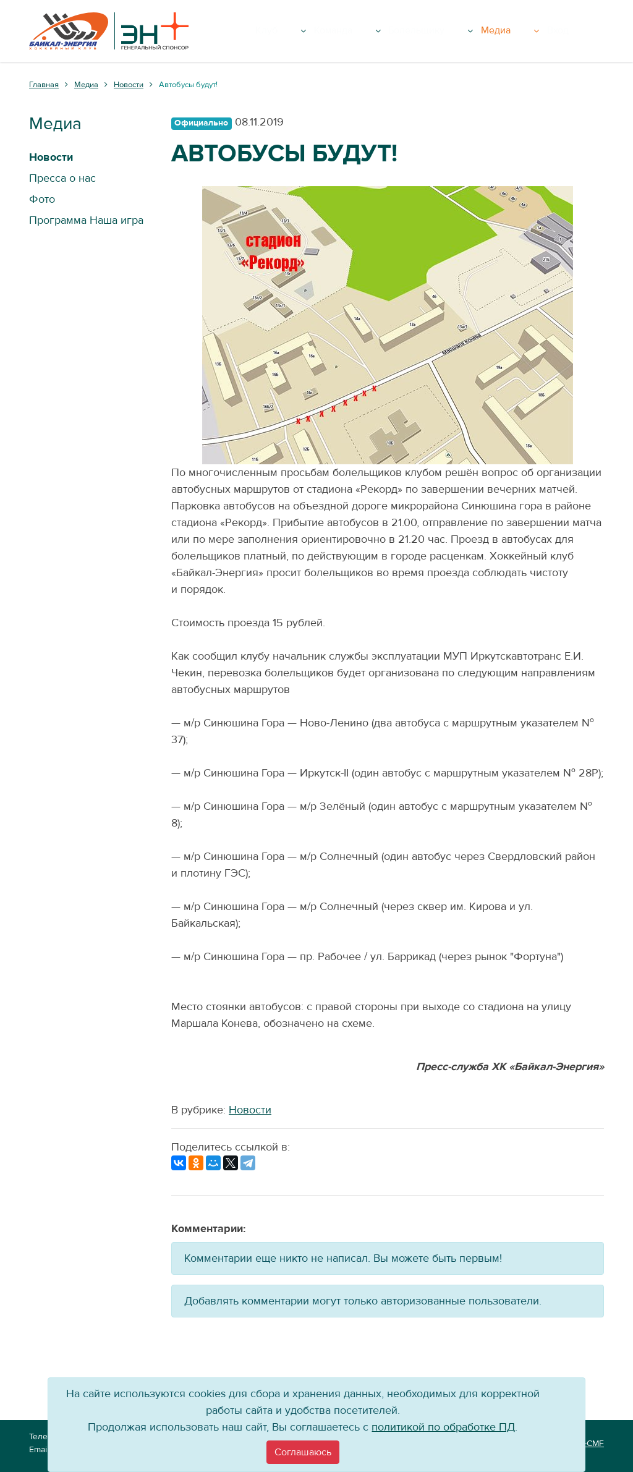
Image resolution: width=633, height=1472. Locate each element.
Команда (408, 31)
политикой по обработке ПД (443, 1427)
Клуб (355, 31)
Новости (250, 1110)
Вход (587, 31)
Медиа (546, 31)
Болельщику (479, 31)
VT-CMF (589, 1443)
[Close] (302, 1452)
